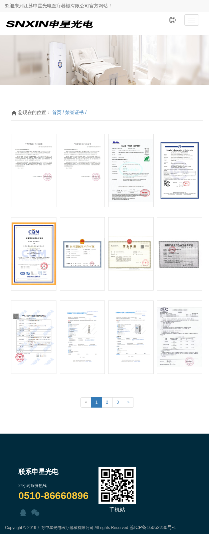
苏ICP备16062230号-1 (153, 527)
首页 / (58, 112)
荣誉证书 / (75, 112)
